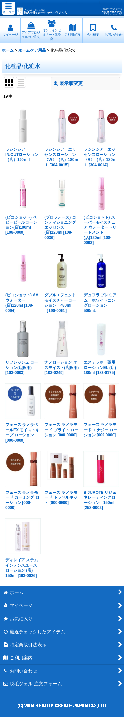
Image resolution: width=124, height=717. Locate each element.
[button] (8, 8)
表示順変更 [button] (68, 83)
